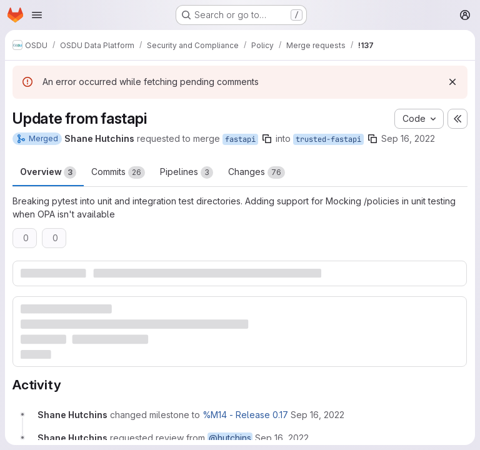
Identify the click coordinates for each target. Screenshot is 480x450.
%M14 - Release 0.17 (245, 414)
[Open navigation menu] (37, 15)
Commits (118, 172)
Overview (48, 172)
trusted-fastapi (328, 139)
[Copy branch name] (266, 138)
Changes (256, 172)
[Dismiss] (452, 81)
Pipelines (186, 172)
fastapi (240, 139)
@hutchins (230, 437)
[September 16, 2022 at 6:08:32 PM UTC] (317, 414)
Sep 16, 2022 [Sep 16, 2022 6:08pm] (408, 138)
